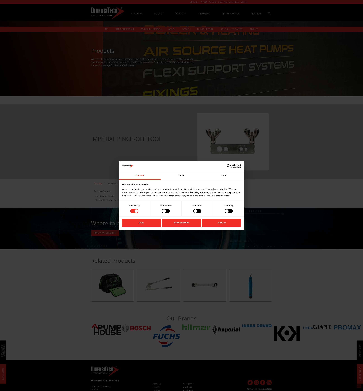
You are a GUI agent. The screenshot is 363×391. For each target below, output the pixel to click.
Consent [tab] (139, 175)
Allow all (221, 222)
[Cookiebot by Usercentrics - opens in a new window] (229, 166)
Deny (141, 222)
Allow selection (181, 222)
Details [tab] (181, 175)
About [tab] (223, 175)
